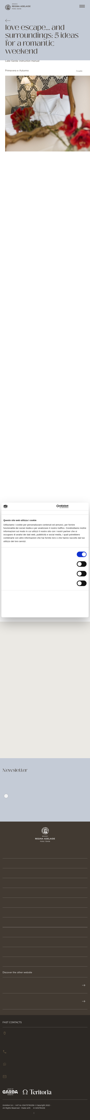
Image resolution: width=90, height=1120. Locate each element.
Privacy (32, 803)
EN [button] (70, 6)
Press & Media (15, 942)
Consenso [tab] (8, 512)
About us (10, 922)
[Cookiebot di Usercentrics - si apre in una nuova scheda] (72, 506)
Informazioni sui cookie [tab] (73, 512)
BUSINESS (10, 932)
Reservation (13, 863)
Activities (11, 902)
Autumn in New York (36, 213)
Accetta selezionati (45, 604)
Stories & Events (17, 912)
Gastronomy (14, 892)
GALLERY (10, 961)
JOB (6, 952)
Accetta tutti (45, 596)
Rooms (8, 873)
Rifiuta (45, 611)
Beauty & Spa (14, 883)
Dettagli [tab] (36, 512)
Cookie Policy (44, 1112)
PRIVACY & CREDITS (18, 1112)
